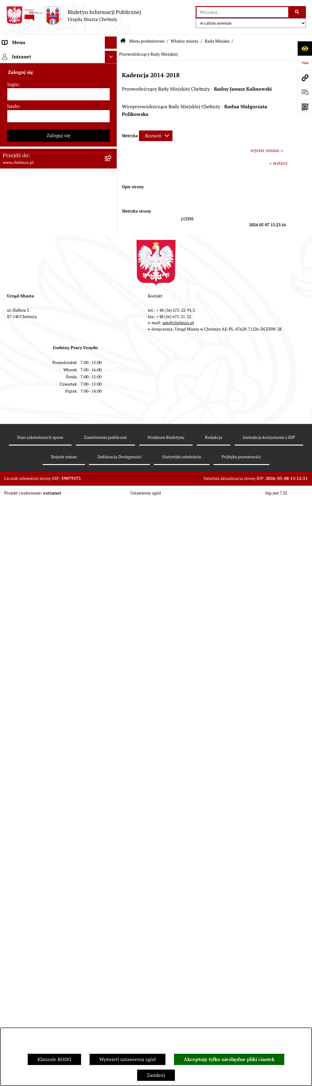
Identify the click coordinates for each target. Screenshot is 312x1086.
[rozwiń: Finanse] (112, 490)
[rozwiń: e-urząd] (112, 345)
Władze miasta (184, 41)
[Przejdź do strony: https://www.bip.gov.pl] (304, 63)
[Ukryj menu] (111, 42)
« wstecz (278, 163)
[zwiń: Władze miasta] (112, 103)
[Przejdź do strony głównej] (73, 15)
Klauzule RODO (54, 1059)
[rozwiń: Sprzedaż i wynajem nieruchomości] (112, 425)
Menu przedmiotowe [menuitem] (25, 946)
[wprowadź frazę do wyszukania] (242, 12)
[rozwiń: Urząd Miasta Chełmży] (112, 328)
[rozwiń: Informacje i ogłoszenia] (112, 610)
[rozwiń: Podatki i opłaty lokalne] (112, 506)
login (13, 1013)
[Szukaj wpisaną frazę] (297, 12)
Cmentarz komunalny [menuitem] (26, 971)
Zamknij (156, 1075)
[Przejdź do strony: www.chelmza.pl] (304, 77)
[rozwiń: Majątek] (112, 474)
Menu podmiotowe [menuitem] (23, 54)
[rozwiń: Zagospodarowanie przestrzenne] (112, 642)
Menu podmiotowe (147, 41)
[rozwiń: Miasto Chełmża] (112, 87)
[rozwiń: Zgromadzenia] (112, 707)
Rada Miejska (217, 41)
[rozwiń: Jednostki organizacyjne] (112, 393)
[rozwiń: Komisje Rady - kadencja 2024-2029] (112, 151)
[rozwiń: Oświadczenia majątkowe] (112, 594)
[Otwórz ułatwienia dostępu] (304, 48)
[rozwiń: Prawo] (112, 377)
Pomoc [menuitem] (9, 959)
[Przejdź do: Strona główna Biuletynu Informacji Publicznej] (123, 41)
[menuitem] (58, 70)
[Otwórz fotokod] (304, 106)
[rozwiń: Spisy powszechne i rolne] (112, 866)
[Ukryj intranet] (111, 985)
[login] (58, 1023)
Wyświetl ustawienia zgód (127, 1059)
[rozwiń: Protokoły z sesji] (112, 200)
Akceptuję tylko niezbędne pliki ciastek (229, 1059)
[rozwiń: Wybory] (112, 522)
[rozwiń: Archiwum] (112, 248)
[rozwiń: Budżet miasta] (112, 441)
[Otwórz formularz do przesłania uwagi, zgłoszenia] (304, 92)
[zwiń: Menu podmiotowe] (112, 55)
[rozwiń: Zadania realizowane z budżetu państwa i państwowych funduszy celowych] (112, 843)
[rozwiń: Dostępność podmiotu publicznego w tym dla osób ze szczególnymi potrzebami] (112, 771)
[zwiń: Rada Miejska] (112, 119)
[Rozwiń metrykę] (155, 135)
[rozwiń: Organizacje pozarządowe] (112, 554)
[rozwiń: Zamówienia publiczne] (112, 409)
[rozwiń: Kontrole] (112, 626)
